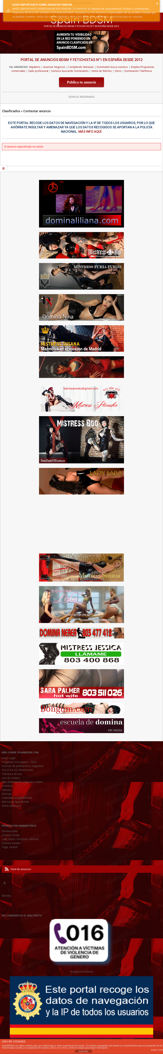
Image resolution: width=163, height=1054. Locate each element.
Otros (118, 71)
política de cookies (58, 1048)
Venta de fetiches (101, 71)
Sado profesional (38, 71)
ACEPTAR (83, 1051)
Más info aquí (89, 131)
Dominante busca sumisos (112, 67)
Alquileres (34, 67)
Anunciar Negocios (54, 67)
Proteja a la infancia (81, 971)
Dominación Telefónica (138, 71)
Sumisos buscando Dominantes (70, 71)
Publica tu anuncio (81, 82)
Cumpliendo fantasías (81, 67)
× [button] (157, 3)
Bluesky (6, 895)
